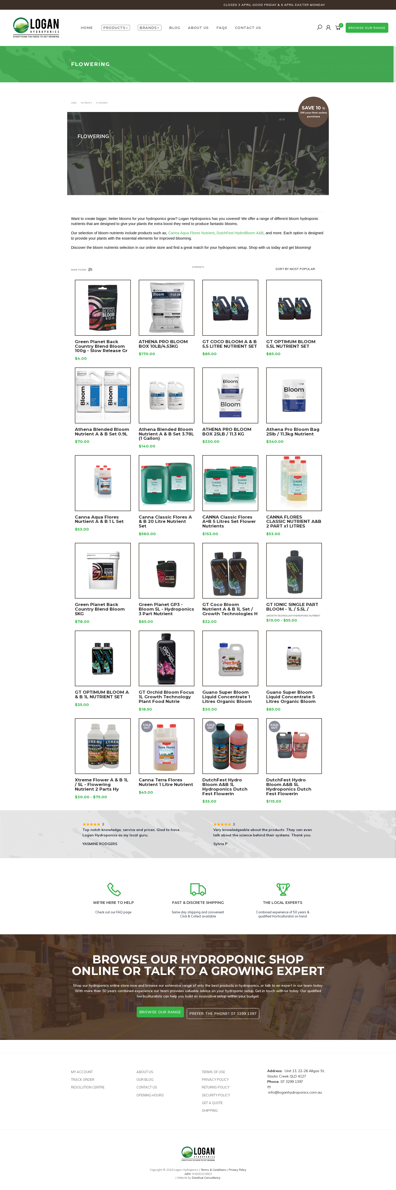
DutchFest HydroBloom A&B (239, 240)
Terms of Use (213, 1068)
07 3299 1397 (292, 1078)
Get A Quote (212, 1099)
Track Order (82, 1076)
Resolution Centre (87, 1084)
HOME (87, 28)
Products (115, 28)
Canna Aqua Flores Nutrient (191, 240)
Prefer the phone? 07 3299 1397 (224, 1012)
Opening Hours (150, 1092)
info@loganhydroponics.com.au (295, 1089)
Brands (149, 28)
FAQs (221, 28)
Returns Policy (215, 1084)
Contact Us (248, 28)
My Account (82, 1068)
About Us (198, 28)
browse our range (367, 28)
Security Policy (216, 1092)
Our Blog (145, 1076)
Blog (174, 28)
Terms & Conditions (213, 1166)
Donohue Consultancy (206, 1174)
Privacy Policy (215, 1076)
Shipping (210, 1107)
